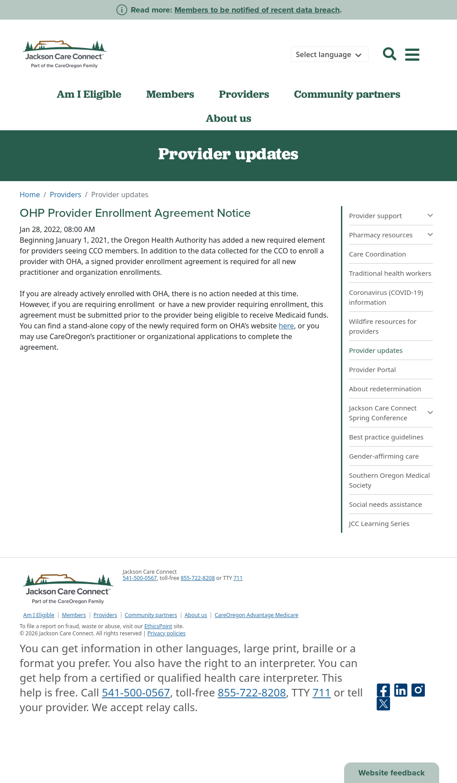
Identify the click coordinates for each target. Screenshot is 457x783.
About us (228, 118)
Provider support (375, 215)
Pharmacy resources (381, 234)
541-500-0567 (140, 578)
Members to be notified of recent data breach (257, 10)
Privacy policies (166, 633)
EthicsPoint (158, 626)
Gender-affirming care (384, 456)
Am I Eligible (89, 94)
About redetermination (385, 388)
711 (238, 578)
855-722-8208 (198, 578)
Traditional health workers (390, 273)
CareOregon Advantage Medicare (257, 615)
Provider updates (376, 350)
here (286, 326)
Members (170, 94)
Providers (244, 94)
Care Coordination (377, 253)
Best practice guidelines (386, 436)
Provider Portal (372, 369)
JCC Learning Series (379, 523)
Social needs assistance (385, 504)
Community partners (347, 94)
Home (30, 194)
